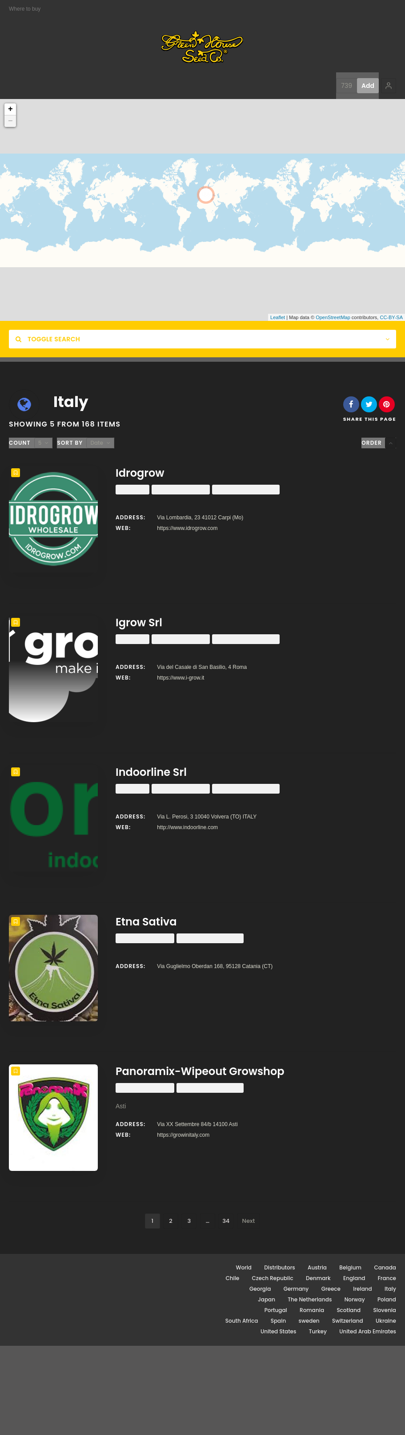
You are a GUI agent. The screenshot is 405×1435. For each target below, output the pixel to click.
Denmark (318, 1367)
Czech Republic (272, 1367)
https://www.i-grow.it (180, 695)
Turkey (318, 1420)
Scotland (349, 1399)
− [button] (10, 121)
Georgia (260, 1378)
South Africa (241, 1410)
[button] (388, 85)
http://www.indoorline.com (187, 863)
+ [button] (10, 109)
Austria (317, 1356)
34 (225, 1310)
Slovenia (384, 1399)
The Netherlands (310, 1388)
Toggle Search (48, 339)
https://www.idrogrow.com (187, 528)
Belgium (350, 1356)
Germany (296, 1378)
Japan (266, 1388)
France (387, 1367)
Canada (385, 1356)
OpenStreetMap (333, 317)
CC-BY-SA (391, 317)
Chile (232, 1367)
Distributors (279, 1356)
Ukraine (386, 1410)
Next (248, 1310)
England (354, 1367)
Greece (331, 1378)
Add (367, 85)
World (244, 1356)
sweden (309, 1410)
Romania (312, 1399)
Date (96, 443)
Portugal (276, 1399)
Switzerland (347, 1410)
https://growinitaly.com (183, 1206)
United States (279, 1420)
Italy (390, 1378)
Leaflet (277, 317)
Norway (355, 1388)
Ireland (362, 1378)
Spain (278, 1410)
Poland (386, 1388)
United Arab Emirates (367, 1420)
